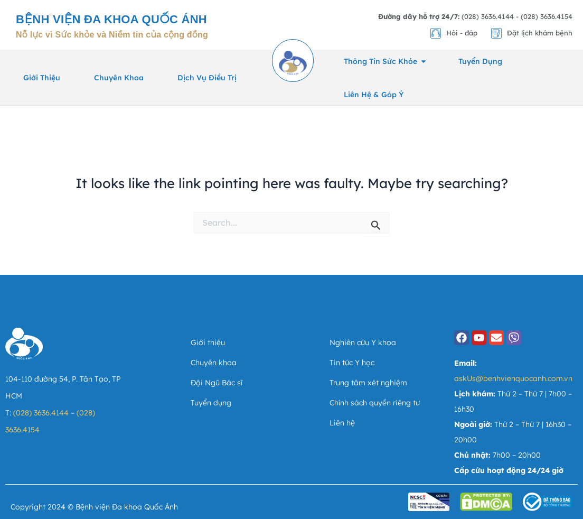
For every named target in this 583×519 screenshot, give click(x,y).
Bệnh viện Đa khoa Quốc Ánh (111, 19)
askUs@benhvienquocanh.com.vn (513, 378)
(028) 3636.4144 (41, 413)
